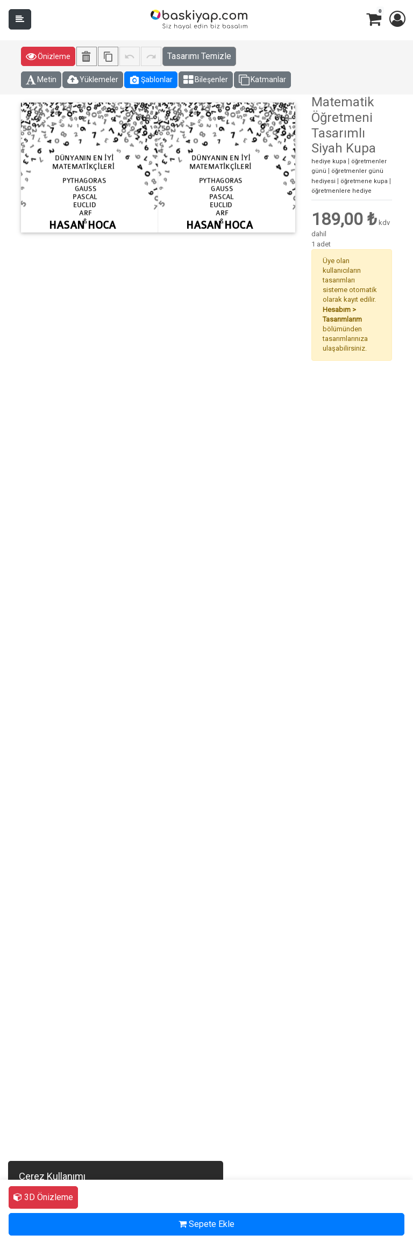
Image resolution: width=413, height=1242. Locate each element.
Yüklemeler (92, 80)
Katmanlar (262, 80)
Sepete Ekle (206, 1224)
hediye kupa (328, 161)
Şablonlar (151, 80)
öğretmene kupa (364, 181)
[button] (396, 19)
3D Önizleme (43, 1197)
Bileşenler (205, 80)
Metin (41, 80)
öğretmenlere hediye (341, 190)
